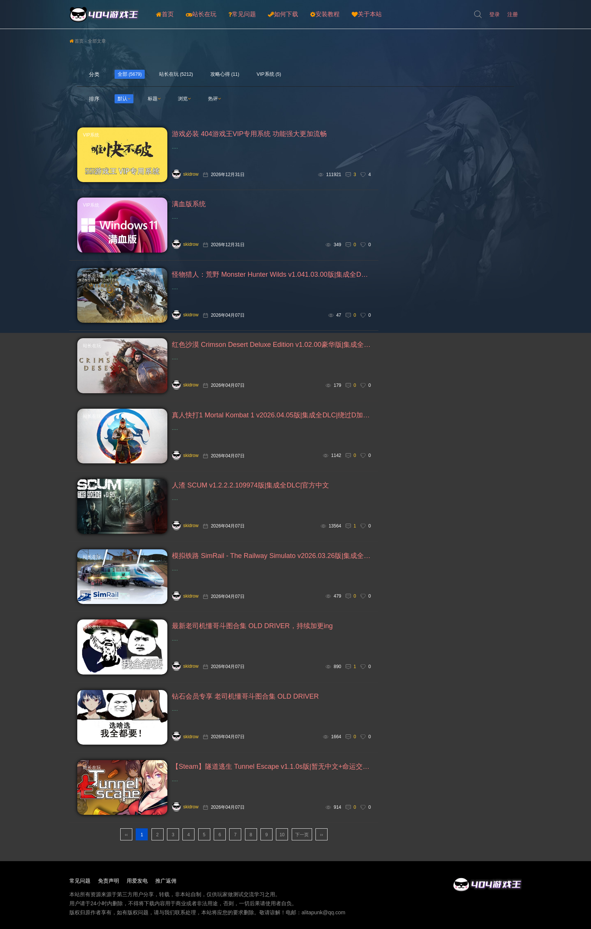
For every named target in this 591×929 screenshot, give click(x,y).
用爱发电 (137, 883)
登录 (494, 14)
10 (282, 837)
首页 (165, 14)
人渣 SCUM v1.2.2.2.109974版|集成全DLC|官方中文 (250, 487)
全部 (122, 74)
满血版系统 (189, 204)
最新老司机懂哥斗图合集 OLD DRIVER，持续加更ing (252, 628)
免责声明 (108, 883)
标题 (154, 98)
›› (321, 837)
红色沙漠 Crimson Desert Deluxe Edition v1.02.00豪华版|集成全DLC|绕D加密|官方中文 (271, 346)
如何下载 (283, 14)
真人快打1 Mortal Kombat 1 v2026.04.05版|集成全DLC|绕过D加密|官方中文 (271, 416)
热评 (214, 98)
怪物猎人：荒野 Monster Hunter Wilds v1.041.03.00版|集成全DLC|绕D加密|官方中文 (271, 275)
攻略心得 (220, 74)
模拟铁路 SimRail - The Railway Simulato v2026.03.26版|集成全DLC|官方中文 (271, 557)
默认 (124, 98)
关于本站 (367, 14)
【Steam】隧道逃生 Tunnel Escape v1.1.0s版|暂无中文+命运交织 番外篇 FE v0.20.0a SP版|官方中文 (271, 769)
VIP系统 (265, 74)
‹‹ (126, 837)
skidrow (185, 174)
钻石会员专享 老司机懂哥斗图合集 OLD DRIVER (245, 698)
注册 (512, 14)
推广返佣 (165, 883)
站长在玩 (201, 14)
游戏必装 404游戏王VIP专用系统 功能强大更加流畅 (249, 134)
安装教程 (325, 14)
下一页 (302, 837)
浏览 (184, 98)
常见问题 (242, 14)
